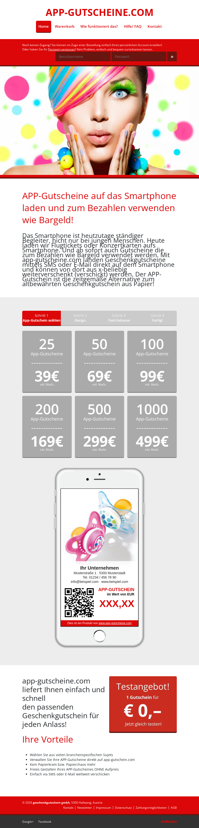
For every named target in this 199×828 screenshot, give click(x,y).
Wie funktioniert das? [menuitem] (99, 26)
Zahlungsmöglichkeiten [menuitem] (151, 808)
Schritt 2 (80, 318)
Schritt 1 (41, 318)
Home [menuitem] (44, 26)
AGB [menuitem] (174, 808)
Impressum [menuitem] (103, 808)
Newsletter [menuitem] (84, 808)
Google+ (28, 822)
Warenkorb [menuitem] (64, 26)
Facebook (44, 822)
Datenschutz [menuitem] (123, 808)
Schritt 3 (119, 318)
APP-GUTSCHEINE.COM (100, 12)
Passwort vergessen (61, 49)
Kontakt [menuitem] (155, 26)
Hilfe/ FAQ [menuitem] (133, 26)
